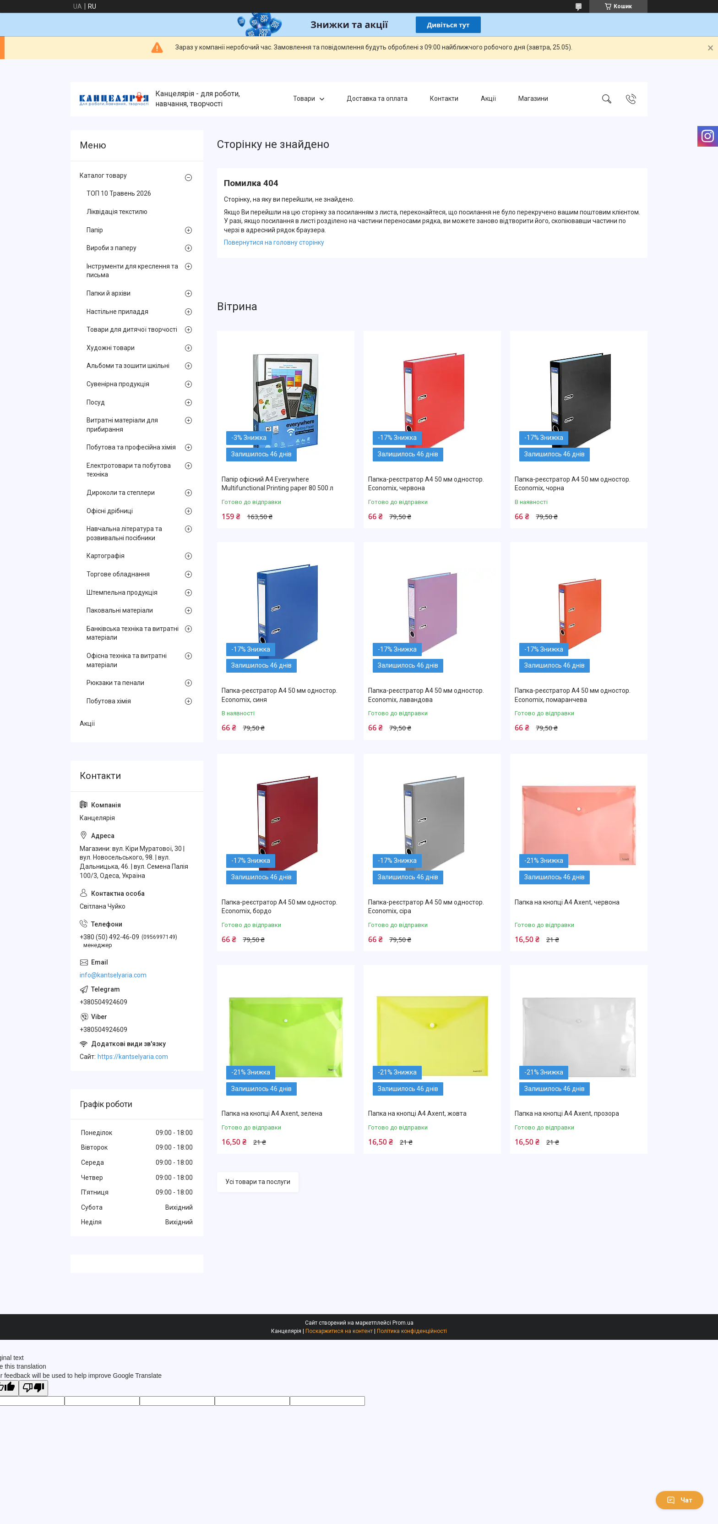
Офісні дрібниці (110, 511)
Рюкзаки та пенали (115, 682)
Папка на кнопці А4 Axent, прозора (567, 1113)
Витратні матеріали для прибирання (122, 425)
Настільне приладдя (117, 311)
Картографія (106, 555)
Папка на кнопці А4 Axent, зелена (272, 1113)
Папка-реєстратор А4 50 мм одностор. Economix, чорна (573, 484)
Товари (304, 99)
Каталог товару (103, 175)
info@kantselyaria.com (113, 975)
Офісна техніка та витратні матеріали (127, 660)
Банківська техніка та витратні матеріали (133, 633)
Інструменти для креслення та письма (132, 271)
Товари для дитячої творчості (132, 329)
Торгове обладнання (118, 574)
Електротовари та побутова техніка (129, 470)
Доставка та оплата (377, 99)
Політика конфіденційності (412, 1331)
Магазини (533, 99)
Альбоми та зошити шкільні (128, 365)
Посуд (96, 402)
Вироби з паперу (111, 248)
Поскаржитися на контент (339, 1331)
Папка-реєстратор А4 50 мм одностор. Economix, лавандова (426, 695)
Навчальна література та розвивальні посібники (124, 533)
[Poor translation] (33, 1388)
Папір (95, 230)
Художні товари (111, 347)
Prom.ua (402, 1323)
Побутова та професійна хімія (131, 447)
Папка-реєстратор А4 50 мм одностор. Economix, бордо (279, 907)
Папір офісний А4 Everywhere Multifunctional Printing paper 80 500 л (277, 484)
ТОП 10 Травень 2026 (119, 193)
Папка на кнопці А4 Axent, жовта (417, 1113)
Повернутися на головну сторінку (274, 242)
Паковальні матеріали (120, 610)
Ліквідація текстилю (117, 211)
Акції (488, 99)
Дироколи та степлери (121, 492)
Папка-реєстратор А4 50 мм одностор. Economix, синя (279, 695)
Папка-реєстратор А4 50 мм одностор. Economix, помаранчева (573, 695)
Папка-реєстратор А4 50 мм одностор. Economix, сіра (426, 907)
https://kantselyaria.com (133, 1056)
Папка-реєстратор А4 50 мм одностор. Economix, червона (426, 484)
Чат (679, 1500)
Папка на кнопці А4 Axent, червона (567, 902)
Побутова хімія (109, 701)
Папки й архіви (109, 293)
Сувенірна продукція (118, 384)
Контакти (444, 99)
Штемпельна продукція (122, 592)
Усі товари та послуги (257, 1181)
